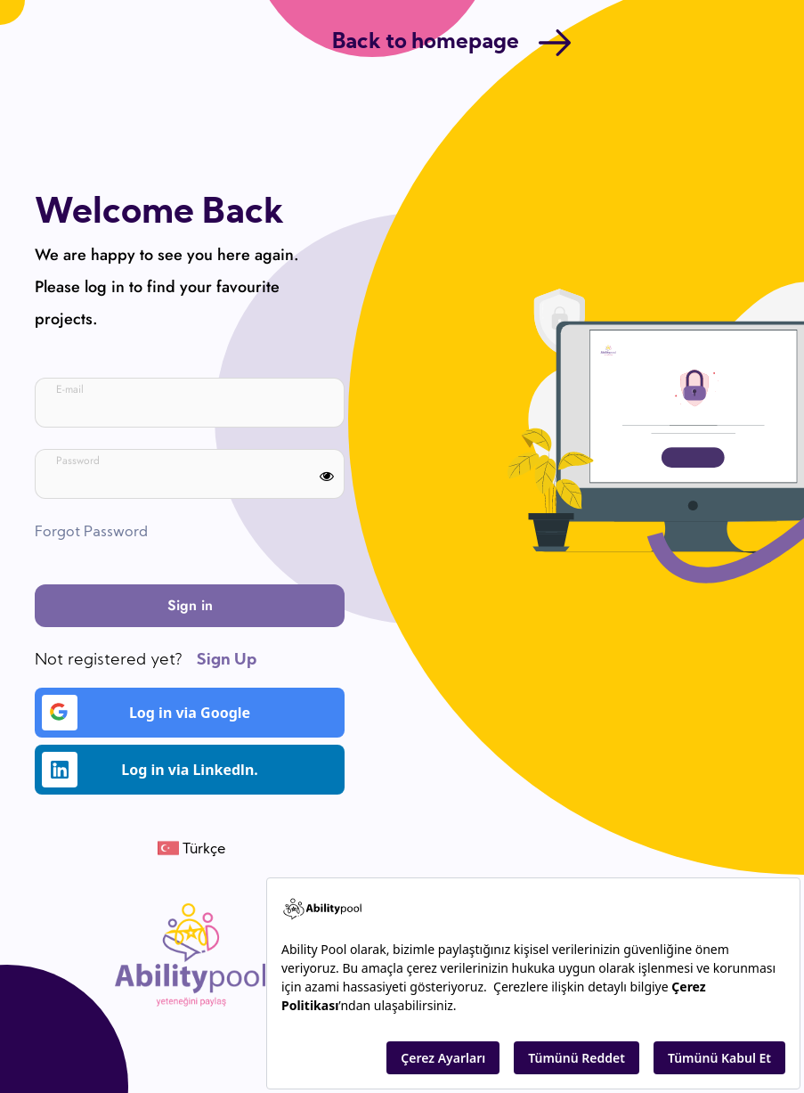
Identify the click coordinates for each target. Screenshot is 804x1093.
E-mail (70, 389)
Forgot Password (91, 533)
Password (78, 461)
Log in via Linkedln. (150, 769)
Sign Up (226, 660)
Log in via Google (146, 712)
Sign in (190, 605)
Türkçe (202, 850)
